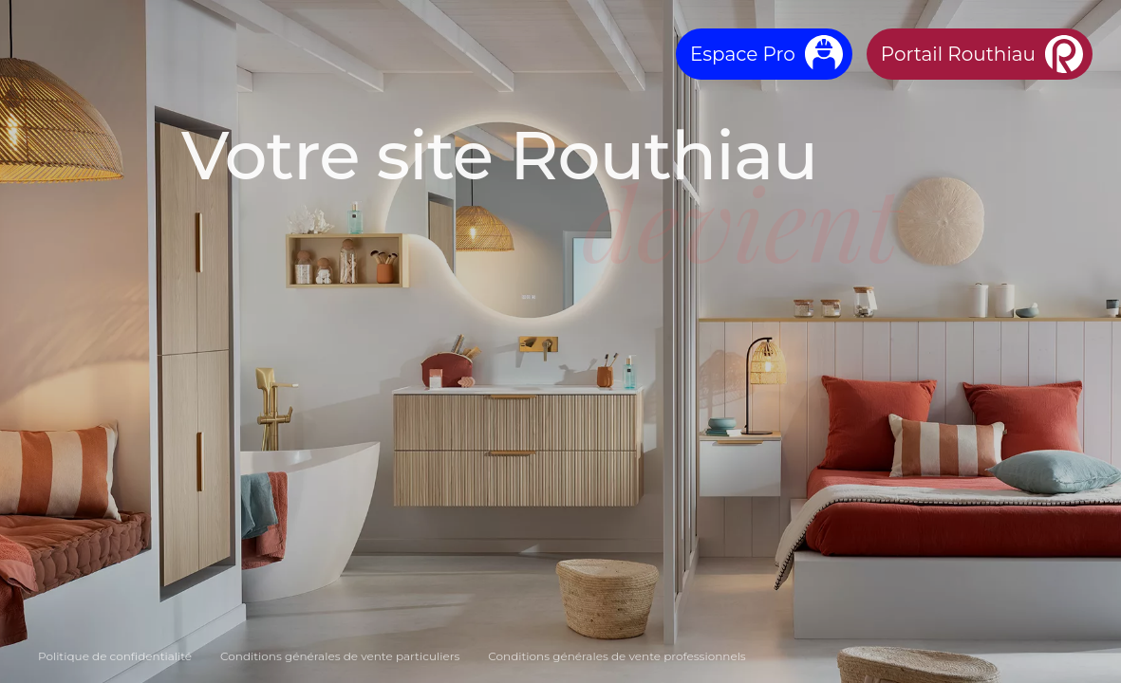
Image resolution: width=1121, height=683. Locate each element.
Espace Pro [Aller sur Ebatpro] (742, 54)
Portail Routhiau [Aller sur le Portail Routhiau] (958, 54)
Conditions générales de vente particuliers (339, 656)
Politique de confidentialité (115, 656)
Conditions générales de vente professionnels (616, 656)
